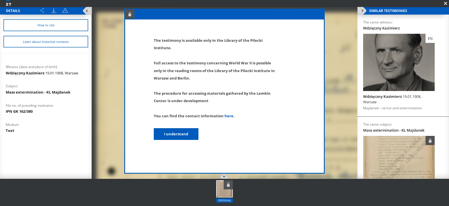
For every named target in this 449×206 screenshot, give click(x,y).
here (228, 115)
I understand (176, 133)
